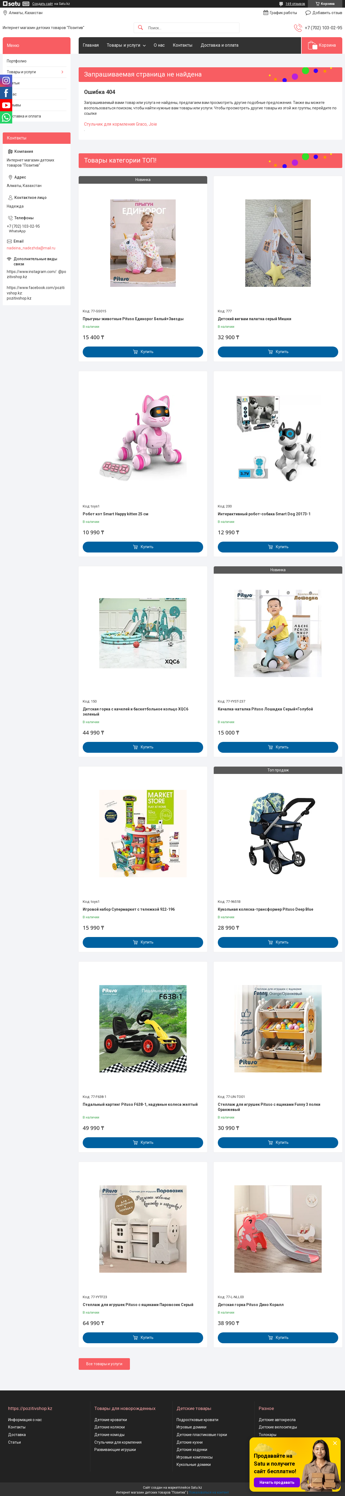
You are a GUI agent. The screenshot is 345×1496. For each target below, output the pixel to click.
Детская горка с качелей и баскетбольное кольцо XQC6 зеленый (135, 712)
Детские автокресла (277, 1420)
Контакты (183, 45)
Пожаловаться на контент (209, 1492)
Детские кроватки (110, 1420)
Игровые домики (191, 1427)
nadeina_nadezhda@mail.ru (31, 248)
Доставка (17, 1435)
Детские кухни (190, 1442)
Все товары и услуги (104, 1364)
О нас (159, 45)
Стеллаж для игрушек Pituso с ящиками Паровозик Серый (138, 1305)
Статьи (13, 83)
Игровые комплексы (195, 1457)
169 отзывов (295, 4)
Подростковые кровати (197, 1420)
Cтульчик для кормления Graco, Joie (120, 124)
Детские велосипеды (278, 1427)
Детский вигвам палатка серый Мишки (254, 319)
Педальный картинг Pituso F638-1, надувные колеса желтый (140, 1104)
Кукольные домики (194, 1464)
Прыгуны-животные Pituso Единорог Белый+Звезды (133, 319)
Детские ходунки (192, 1449)
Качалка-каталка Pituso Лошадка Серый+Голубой (265, 709)
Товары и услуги (123, 45)
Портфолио (17, 61)
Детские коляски (109, 1427)
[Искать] (140, 28)
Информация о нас (25, 1420)
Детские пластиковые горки (202, 1435)
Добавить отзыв (327, 13)
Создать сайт (42, 4)
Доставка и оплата (219, 45)
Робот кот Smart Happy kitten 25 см (115, 514)
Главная (91, 45)
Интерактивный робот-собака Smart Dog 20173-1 (264, 514)
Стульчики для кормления (118, 1442)
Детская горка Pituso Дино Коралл (251, 1305)
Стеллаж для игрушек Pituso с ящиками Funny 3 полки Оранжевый (269, 1107)
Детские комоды (109, 1435)
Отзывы (14, 105)
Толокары (267, 1435)
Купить (147, 352)
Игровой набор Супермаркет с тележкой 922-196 (129, 909)
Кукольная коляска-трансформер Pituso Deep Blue (265, 909)
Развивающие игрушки (115, 1449)
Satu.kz (196, 1487)
